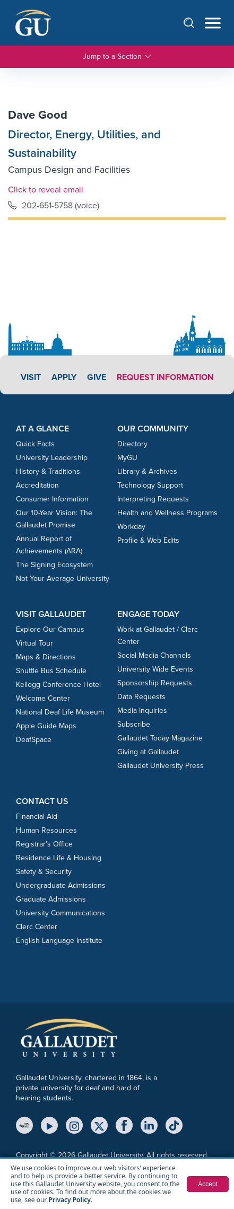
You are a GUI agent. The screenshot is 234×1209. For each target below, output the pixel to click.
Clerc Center (36, 926)
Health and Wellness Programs (167, 512)
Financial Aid (36, 816)
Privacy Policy (69, 1199)
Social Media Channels (154, 655)
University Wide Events (155, 669)
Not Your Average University (62, 578)
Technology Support (150, 485)
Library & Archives (147, 471)
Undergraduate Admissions (61, 885)
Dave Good (37, 114)
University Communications (60, 913)
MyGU (127, 457)
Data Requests (141, 696)
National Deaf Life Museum (60, 712)
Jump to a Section (117, 57)
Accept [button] (208, 1184)
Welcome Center (43, 698)
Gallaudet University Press (160, 765)
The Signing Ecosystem (54, 564)
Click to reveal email (45, 189)
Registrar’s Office (44, 844)
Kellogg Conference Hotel (58, 684)
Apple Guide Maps (46, 725)
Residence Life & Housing (58, 857)
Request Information (165, 377)
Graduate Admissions (51, 899)
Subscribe (133, 724)
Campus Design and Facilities (69, 170)
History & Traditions (48, 471)
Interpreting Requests (153, 499)
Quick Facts (35, 443)
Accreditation (37, 485)
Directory (132, 443)
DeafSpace (33, 739)
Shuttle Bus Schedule (51, 670)
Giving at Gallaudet (148, 751)
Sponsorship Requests (154, 683)
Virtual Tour (34, 643)
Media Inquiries (142, 710)
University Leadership (52, 457)
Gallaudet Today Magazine (160, 738)
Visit (31, 377)
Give (96, 377)
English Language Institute (59, 940)
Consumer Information (52, 499)
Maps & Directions (46, 657)
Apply (63, 377)
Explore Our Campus (50, 629)
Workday (131, 526)
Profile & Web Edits (148, 540)
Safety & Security (44, 871)
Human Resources (46, 830)
